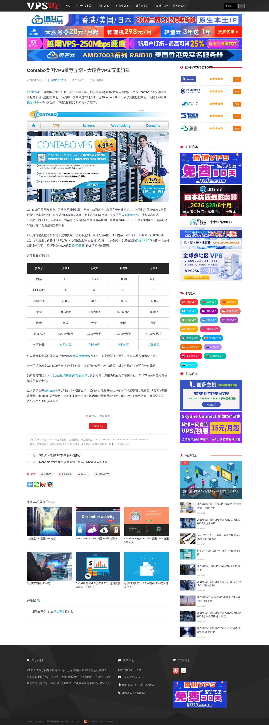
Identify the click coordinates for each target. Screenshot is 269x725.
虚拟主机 (162, 5)
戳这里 (115, 444)
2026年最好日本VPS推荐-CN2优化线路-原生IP (219, 568)
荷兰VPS (229, 320)
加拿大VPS (190, 338)
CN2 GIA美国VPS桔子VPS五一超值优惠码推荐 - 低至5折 (98, 585)
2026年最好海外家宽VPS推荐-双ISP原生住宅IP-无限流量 (219, 506)
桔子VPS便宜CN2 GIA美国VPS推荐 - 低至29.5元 (146, 585)
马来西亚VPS (191, 347)
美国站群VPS (102, 474)
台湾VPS (229, 302)
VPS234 (42, 721)
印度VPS (188, 364)
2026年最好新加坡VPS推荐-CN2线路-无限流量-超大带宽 (219, 630)
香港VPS (209, 302)
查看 (237, 79)
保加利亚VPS (215, 356)
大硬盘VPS (131, 214)
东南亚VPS (123, 5)
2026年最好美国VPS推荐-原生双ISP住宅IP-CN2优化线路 (219, 583)
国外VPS (104, 5)
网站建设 (179, 5)
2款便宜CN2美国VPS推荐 (41, 538)
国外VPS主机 (58, 80)
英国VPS (189, 329)
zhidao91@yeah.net (134, 677)
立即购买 (65, 344)
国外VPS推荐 (84, 5)
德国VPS (32, 102)
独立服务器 (143, 5)
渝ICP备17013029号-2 (71, 721)
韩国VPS (209, 311)
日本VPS (189, 311)
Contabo (32, 92)
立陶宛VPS (212, 338)
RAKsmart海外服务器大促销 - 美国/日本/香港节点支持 (73, 462)
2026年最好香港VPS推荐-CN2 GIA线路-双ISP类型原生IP (219, 521)
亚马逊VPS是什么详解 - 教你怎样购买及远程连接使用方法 (219, 537)
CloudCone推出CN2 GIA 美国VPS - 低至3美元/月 (146, 540)
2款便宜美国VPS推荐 (39, 583)
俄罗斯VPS (210, 329)
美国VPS (141, 240)
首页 (67, 5)
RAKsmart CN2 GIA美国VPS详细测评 (96, 538)
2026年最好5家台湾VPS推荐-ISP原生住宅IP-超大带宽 (218, 599)
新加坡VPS (230, 311)
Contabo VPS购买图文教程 (70, 375)
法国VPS (189, 320)
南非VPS (212, 347)
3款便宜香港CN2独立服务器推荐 (60, 455)
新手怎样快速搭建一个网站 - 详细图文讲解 (219, 552)
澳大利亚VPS (191, 356)
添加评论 (59, 611)
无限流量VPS (81, 355)
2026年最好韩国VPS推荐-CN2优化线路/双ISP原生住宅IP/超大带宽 (219, 614)
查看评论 (98, 426)
